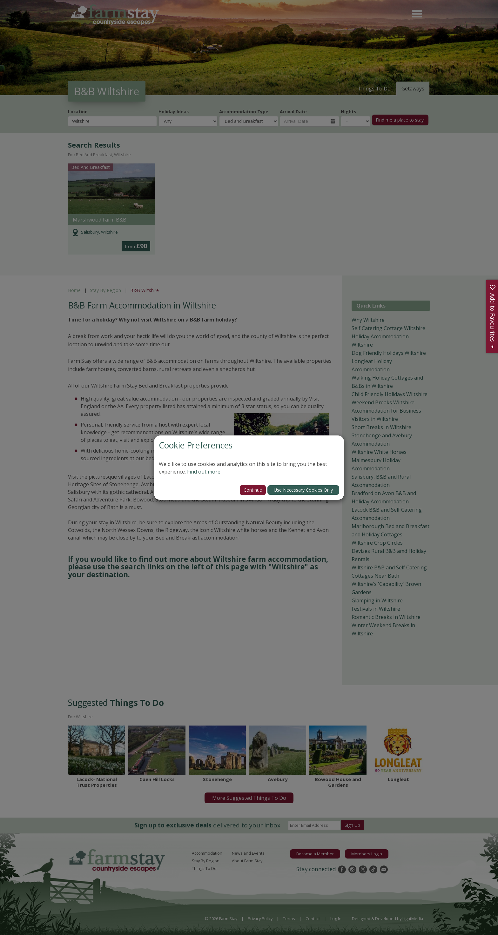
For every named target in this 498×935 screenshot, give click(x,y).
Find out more (203, 471)
